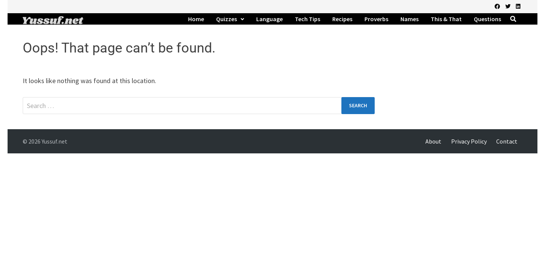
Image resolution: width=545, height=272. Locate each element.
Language (269, 19)
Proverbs (376, 19)
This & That (446, 19)
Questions (487, 19)
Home (196, 19)
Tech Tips (307, 19)
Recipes (342, 19)
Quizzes (226, 19)
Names (409, 19)
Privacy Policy (469, 141)
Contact (506, 141)
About (433, 141)
